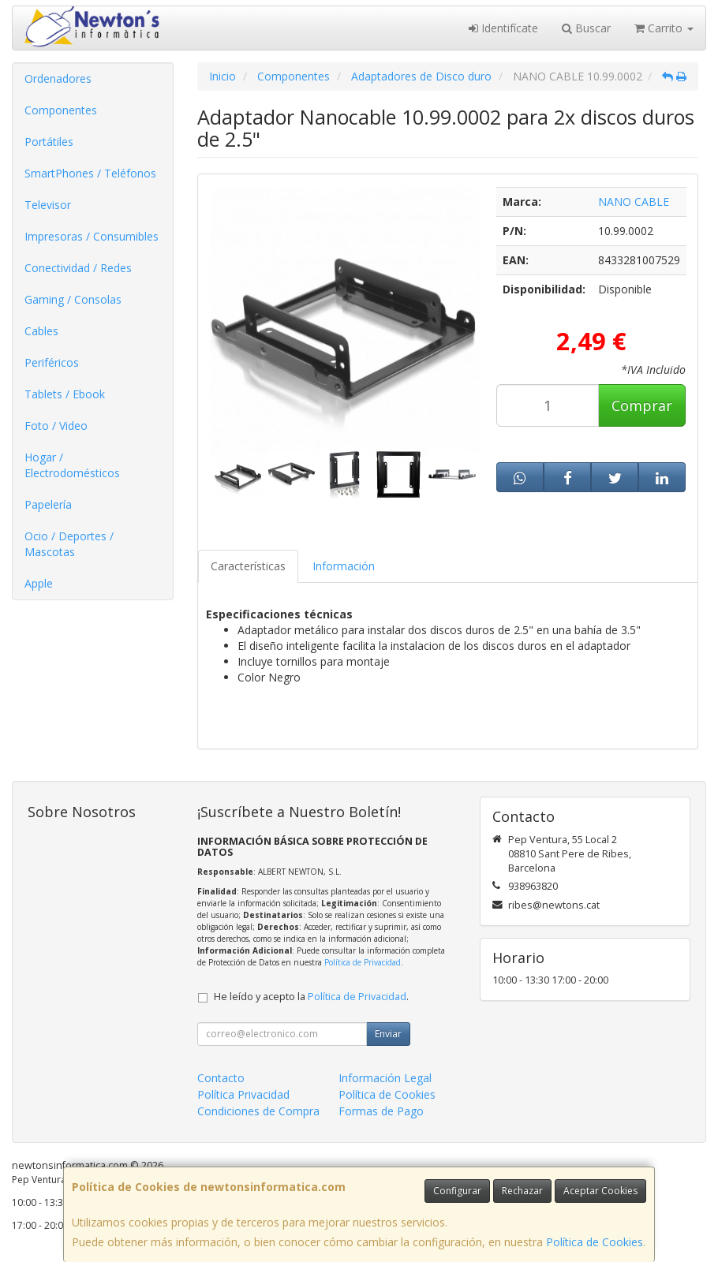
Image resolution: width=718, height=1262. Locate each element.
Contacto (221, 1077)
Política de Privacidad (362, 962)
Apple (38, 583)
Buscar (586, 28)
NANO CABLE (633, 201)
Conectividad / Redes (78, 267)
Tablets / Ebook (64, 393)
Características (248, 565)
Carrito (664, 28)
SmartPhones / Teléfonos (90, 173)
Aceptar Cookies (600, 1190)
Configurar (457, 1190)
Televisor (47, 204)
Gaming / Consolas (73, 299)
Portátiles (48, 141)
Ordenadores (58, 78)
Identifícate (503, 28)
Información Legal (385, 1077)
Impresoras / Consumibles (91, 236)
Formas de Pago (381, 1110)
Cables (41, 330)
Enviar (388, 1033)
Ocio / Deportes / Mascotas (69, 543)
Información (343, 565)
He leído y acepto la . (311, 996)
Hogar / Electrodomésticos (72, 465)
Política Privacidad (243, 1094)
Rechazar (522, 1190)
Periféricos (51, 362)
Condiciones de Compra (258, 1110)
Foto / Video (56, 425)
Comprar (641, 405)
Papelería (48, 504)
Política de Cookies (594, 1241)
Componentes (60, 110)
